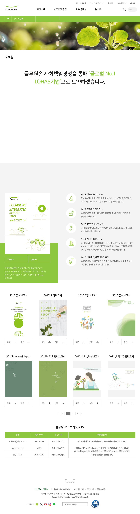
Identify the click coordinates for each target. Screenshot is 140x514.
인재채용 (110, 3)
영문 (22, 342)
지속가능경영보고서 (96, 3)
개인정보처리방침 (41, 489)
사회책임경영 (60, 9)
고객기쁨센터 (121, 3)
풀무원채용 (101, 489)
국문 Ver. (10, 259)
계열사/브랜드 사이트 (70, 505)
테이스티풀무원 (81, 3)
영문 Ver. (33, 259)
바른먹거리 (80, 9)
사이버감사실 (79, 489)
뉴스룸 (98, 9)
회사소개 (41, 9)
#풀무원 (132, 3)
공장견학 (90, 489)
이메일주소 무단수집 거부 (60, 489)
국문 (8, 342)
